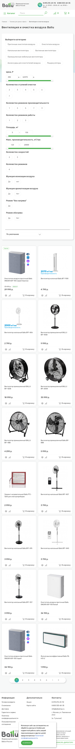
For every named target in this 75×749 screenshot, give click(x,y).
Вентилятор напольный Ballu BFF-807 (55, 494)
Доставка (5, 709)
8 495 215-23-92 (49, 3)
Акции (29, 702)
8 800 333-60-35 (63, 3)
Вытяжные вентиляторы (45, 51)
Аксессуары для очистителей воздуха (24, 63)
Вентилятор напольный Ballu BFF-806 (18, 333)
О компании (6, 706)
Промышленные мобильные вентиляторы (25, 57)
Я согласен (27, 743)
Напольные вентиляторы (18, 51)
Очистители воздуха (50, 44)
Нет (17, 194)
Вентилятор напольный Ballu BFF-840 (55, 548)
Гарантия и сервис (9, 712)
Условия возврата (8, 702)
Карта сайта (31, 706)
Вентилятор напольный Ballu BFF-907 (18, 602)
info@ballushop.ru (58, 709)
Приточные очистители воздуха (21, 44)
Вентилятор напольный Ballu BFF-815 (18, 548)
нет (17, 182)
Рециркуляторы (54, 63)
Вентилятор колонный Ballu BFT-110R (54, 279)
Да (9, 182)
